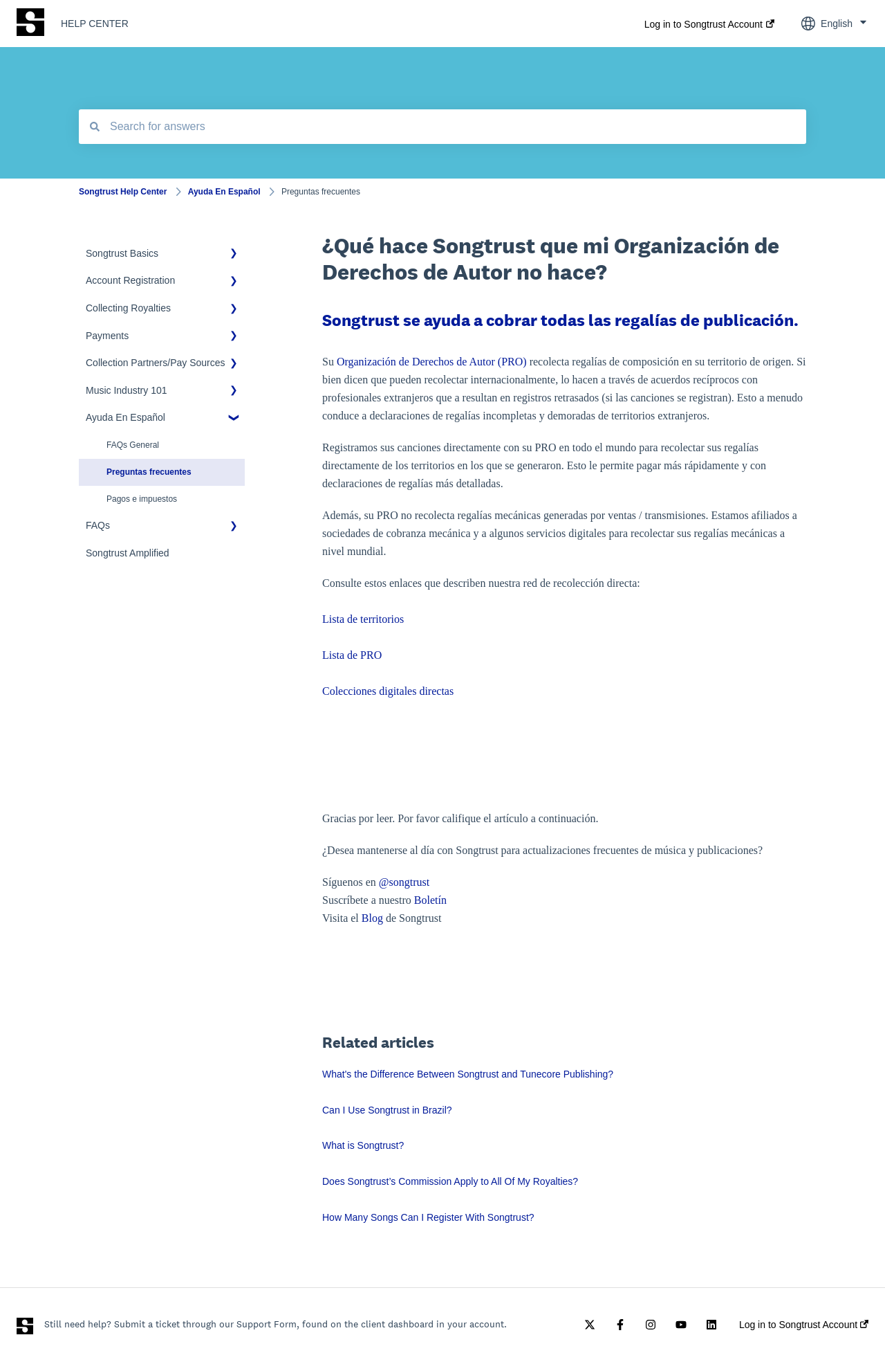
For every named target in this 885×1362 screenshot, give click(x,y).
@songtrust (405, 882)
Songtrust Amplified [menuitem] (127, 553)
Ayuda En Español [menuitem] (125, 417)
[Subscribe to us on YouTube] (681, 1325)
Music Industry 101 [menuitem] (126, 390)
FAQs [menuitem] (98, 525)
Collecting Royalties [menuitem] (128, 308)
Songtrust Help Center (123, 192)
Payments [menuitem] (107, 335)
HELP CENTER (95, 23)
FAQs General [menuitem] (132, 445)
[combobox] (442, 126)
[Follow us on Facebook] (620, 1325)
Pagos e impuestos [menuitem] (141, 499)
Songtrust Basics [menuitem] (122, 253)
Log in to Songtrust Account (703, 24)
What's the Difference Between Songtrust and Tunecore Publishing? (467, 1074)
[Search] (95, 126)
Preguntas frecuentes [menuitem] (149, 472)
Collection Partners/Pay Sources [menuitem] (155, 362)
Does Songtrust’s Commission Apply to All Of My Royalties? (450, 1181)
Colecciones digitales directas (388, 691)
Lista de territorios (363, 619)
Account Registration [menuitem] (130, 280)
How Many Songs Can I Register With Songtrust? (428, 1217)
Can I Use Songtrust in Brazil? (387, 1110)
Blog (372, 918)
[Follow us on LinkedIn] (711, 1325)
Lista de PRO (352, 655)
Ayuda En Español (224, 192)
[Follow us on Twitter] (590, 1325)
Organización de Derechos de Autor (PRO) (432, 361)
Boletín (430, 900)
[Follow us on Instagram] (651, 1325)
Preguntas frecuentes (320, 192)
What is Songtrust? (363, 1145)
